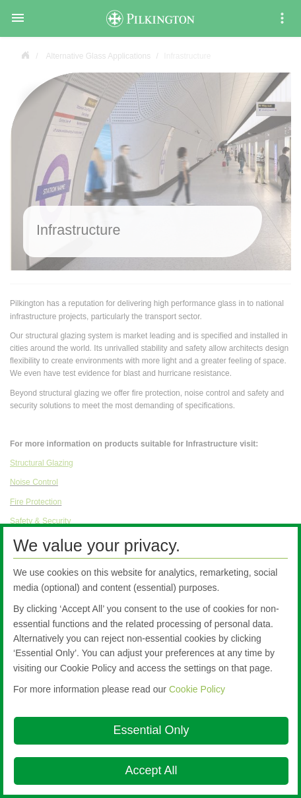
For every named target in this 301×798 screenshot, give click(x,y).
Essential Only (151, 730)
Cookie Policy (197, 689)
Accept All (151, 770)
